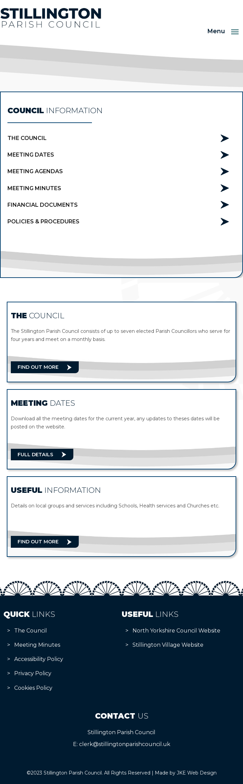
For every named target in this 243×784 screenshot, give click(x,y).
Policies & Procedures (43, 221)
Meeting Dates (30, 155)
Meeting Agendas (35, 171)
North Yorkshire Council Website (176, 630)
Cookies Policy (33, 688)
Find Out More (38, 367)
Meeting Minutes (34, 188)
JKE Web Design (197, 773)
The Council (27, 138)
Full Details (35, 454)
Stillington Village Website (167, 645)
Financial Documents (42, 205)
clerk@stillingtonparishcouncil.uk (124, 744)
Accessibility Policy (38, 659)
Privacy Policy (32, 673)
